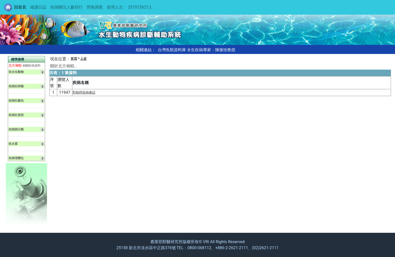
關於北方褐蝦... (64, 66)
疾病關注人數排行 (66, 7)
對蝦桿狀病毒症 (84, 92)
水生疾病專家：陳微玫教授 (211, 49)
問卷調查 (95, 7)
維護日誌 (38, 7)
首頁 (74, 59)
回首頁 (20, 7)
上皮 (83, 59)
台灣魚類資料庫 (172, 49)
